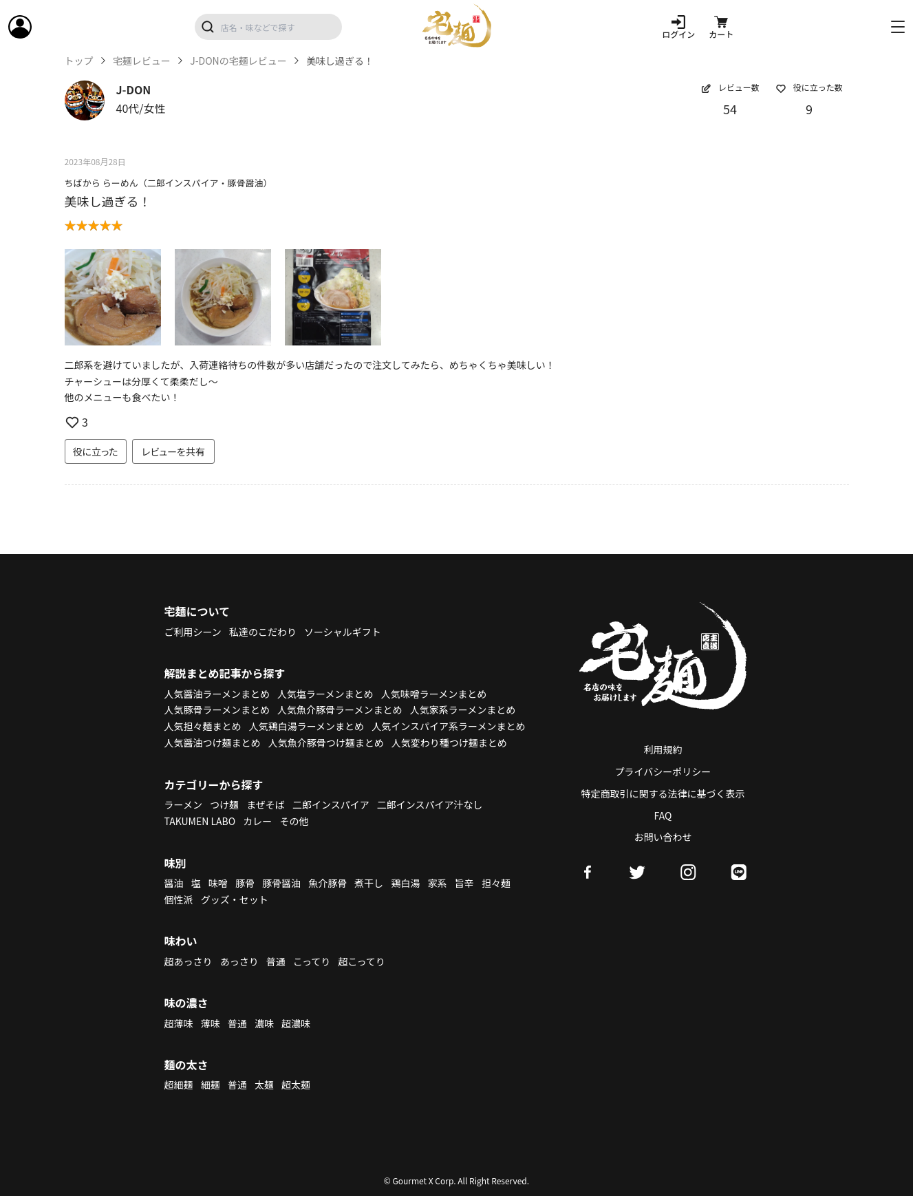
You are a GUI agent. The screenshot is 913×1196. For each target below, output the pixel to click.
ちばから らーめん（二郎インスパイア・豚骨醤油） (168, 182)
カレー (257, 821)
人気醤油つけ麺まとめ (212, 742)
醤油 (174, 883)
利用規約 (663, 749)
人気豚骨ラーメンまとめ (217, 709)
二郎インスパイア (330, 804)
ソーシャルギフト (342, 632)
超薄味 (178, 1023)
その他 (293, 821)
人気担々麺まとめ (202, 726)
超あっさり (188, 961)
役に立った (95, 451)
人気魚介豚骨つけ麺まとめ (326, 742)
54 (730, 109)
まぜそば (265, 804)
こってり (311, 961)
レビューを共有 (173, 451)
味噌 (218, 883)
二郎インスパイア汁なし (430, 804)
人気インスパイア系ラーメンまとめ (448, 726)
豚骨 (245, 883)
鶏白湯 (405, 883)
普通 (276, 961)
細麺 (210, 1084)
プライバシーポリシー (663, 771)
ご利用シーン (193, 632)
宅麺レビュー (142, 61)
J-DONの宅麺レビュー (238, 61)
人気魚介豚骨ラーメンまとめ (339, 709)
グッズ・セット (234, 899)
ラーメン (183, 804)
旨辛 (464, 883)
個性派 (178, 899)
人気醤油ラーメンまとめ (217, 694)
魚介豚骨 (327, 883)
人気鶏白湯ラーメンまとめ (306, 726)
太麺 (264, 1084)
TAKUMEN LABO (200, 821)
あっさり (239, 961)
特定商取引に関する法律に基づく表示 (663, 793)
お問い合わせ (663, 837)
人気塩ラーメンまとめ (325, 694)
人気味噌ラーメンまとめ (433, 694)
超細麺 (178, 1084)
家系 (437, 883)
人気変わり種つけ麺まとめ (449, 742)
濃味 (264, 1023)
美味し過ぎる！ (108, 201)
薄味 (210, 1023)
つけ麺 (224, 804)
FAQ (663, 815)
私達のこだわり (263, 632)
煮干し (368, 883)
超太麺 (295, 1084)
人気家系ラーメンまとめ (462, 709)
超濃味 (295, 1023)
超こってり (361, 961)
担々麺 (496, 883)
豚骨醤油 (281, 883)
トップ (79, 61)
